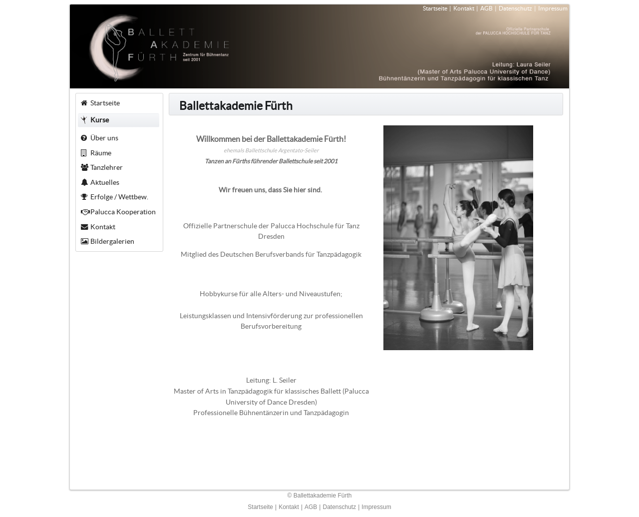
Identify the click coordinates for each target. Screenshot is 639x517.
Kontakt (463, 8)
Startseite (435, 8)
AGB (486, 8)
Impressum (553, 8)
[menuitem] (119, 103)
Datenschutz (515, 8)
